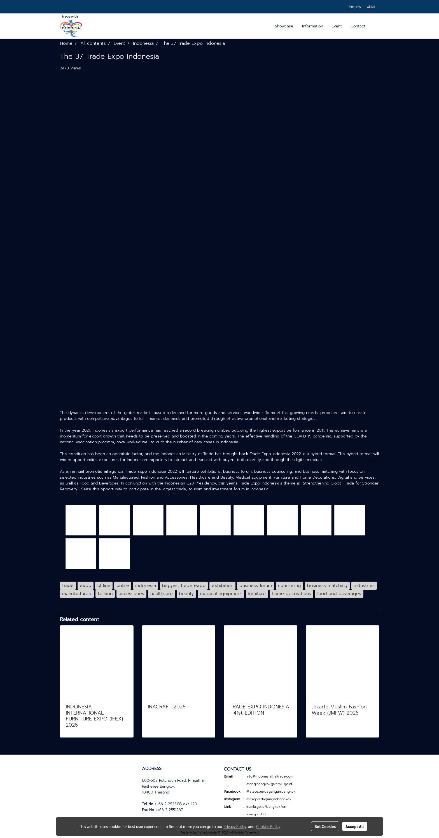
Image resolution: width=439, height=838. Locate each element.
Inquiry (355, 7)
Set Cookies (325, 826)
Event (337, 26)
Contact (358, 26)
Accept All (354, 826)
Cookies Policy (268, 826)
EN (371, 6)
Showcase (284, 26)
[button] (374, 26)
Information (312, 26)
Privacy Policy (234, 826)
